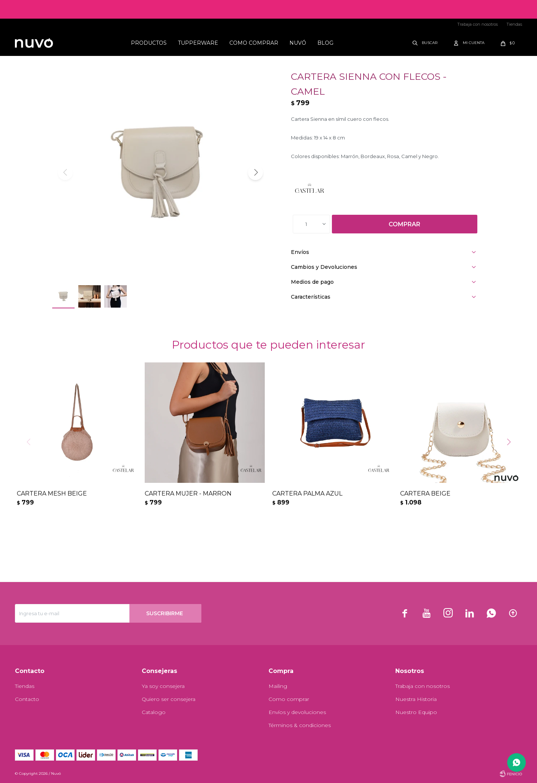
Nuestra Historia (416, 699)
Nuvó (297, 43)
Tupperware (198, 43)
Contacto (27, 699)
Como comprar (253, 43)
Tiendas (514, 24)
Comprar (404, 224)
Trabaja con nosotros (477, 24)
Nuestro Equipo (416, 712)
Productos (149, 43)
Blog (325, 43)
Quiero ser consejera (168, 699)
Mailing (277, 686)
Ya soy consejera (163, 686)
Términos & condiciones (299, 725)
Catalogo (154, 712)
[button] (255, 172)
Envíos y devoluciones (297, 712)
